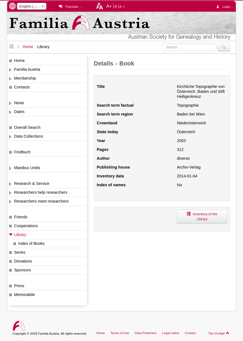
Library (20, 234)
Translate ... (73, 6)
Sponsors (22, 270)
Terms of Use (119, 333)
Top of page (218, 333)
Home (19, 60)
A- (121, 6)
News (19, 103)
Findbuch (22, 152)
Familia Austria (27, 69)
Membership (25, 78)
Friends (20, 217)
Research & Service (31, 183)
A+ (109, 6)
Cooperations (26, 226)
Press (19, 286)
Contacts (22, 87)
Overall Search (27, 127)
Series (19, 252)
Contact (190, 333)
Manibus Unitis (27, 168)
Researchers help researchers (40, 192)
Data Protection (145, 333)
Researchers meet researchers (41, 201)
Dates (19, 111)
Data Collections (28, 136)
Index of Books (31, 243)
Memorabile (24, 294)
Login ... (226, 6)
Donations (23, 261)
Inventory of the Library (202, 216)
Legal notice (170, 333)
